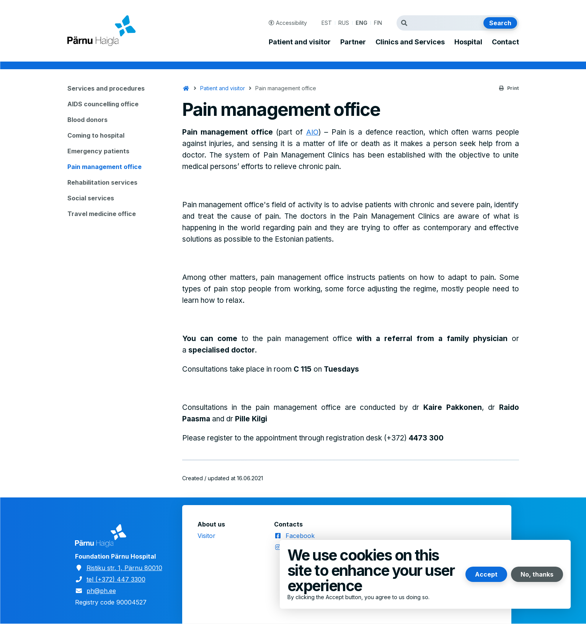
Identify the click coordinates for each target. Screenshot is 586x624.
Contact (505, 42)
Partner (353, 42)
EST (327, 23)
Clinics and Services (410, 42)
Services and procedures (106, 88)
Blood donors (87, 119)
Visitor (206, 536)
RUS (343, 23)
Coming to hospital (95, 135)
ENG (361, 23)
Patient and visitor (300, 42)
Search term (406, 23)
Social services (90, 198)
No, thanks (537, 574)
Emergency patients (98, 151)
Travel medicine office (101, 214)
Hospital (468, 42)
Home (186, 88)
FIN (378, 23)
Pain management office (104, 167)
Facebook (300, 536)
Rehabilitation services (102, 182)
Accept (486, 574)
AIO (312, 132)
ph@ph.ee (101, 591)
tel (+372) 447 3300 (116, 579)
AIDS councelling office (103, 104)
